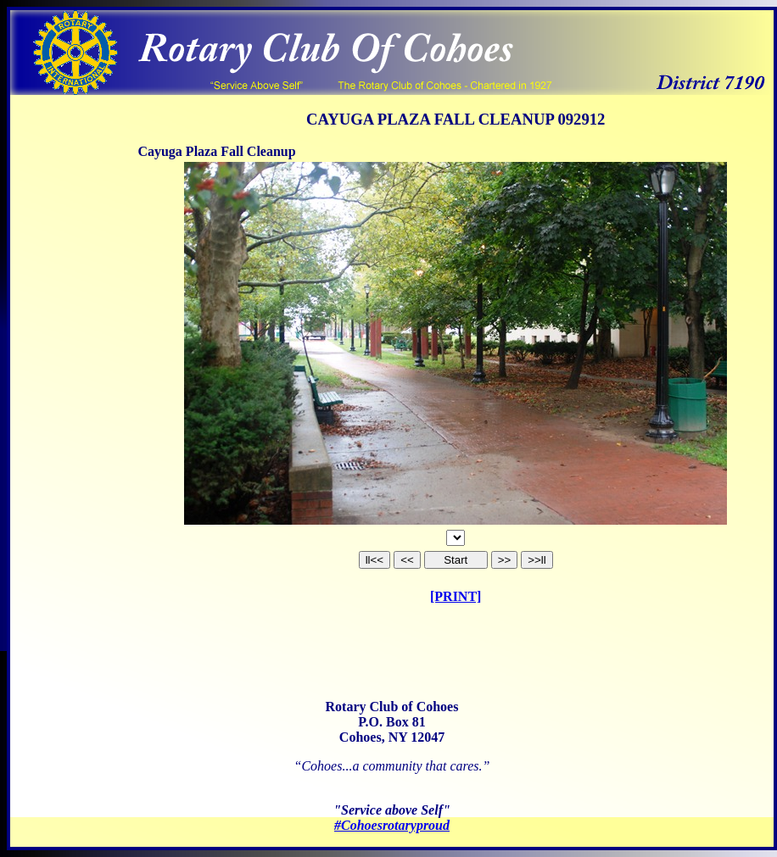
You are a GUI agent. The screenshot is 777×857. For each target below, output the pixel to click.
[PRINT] (455, 596)
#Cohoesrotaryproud (392, 825)
